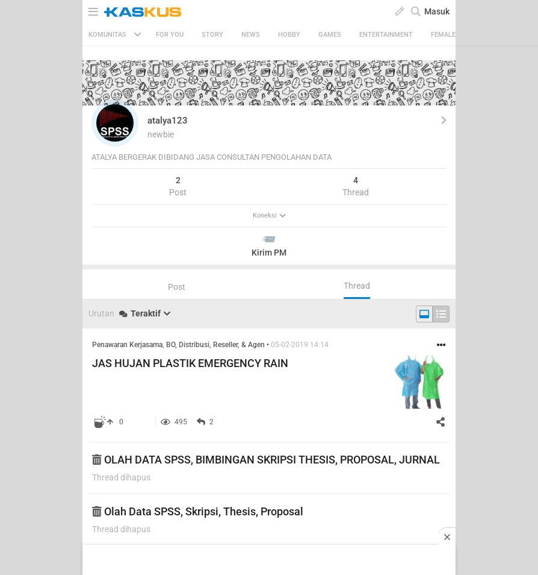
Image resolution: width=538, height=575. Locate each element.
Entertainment (386, 35)
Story (212, 35)
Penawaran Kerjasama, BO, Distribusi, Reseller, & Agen (178, 345)
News (250, 35)
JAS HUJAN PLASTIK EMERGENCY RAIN (190, 363)
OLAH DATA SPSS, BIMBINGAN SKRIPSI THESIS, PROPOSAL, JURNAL (266, 459)
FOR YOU (170, 35)
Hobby (289, 35)
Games (329, 35)
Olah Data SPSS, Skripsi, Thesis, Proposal (197, 511)
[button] (114, 122)
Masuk (437, 11)
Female (443, 35)
